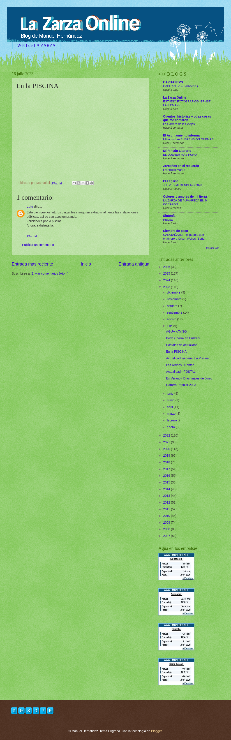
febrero (172, 420)
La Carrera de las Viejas (179, 124)
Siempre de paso (175, 231)
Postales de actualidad (181, 345)
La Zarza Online (174, 97)
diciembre (174, 292)
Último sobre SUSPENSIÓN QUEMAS (188, 139)
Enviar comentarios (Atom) (49, 273)
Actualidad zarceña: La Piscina (187, 358)
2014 (167, 489)
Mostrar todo (212, 248)
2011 (167, 509)
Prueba (168, 219)
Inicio (86, 264)
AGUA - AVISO (176, 331)
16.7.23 (32, 236)
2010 (167, 516)
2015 (167, 482)
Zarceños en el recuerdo (181, 166)
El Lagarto (170, 181)
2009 (167, 522)
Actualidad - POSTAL (180, 371)
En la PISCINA (176, 351)
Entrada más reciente (32, 264)
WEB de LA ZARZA (36, 45)
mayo (171, 400)
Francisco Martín (174, 169)
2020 (167, 449)
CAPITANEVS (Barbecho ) (180, 86)
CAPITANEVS (173, 82)
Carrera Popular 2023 (181, 385)
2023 (167, 287)
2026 (167, 267)
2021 (167, 442)
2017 (167, 469)
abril (170, 407)
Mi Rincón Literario (177, 151)
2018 (167, 462)
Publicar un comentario (38, 245)
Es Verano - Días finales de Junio (189, 378)
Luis (30, 206)
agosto (172, 319)
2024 (167, 280)
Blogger (156, 731)
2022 (167, 435)
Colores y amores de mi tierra (185, 196)
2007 (167, 536)
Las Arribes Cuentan (180, 365)
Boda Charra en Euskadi (183, 338)
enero (171, 427)
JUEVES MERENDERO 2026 (182, 185)
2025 (167, 273)
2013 (167, 495)
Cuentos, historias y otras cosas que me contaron (187, 118)
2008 (167, 529)
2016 (167, 475)
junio (170, 393)
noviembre (174, 299)
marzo (171, 413)
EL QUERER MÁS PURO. (180, 154)
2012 (167, 502)
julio (170, 326)
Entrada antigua (134, 264)
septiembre (175, 312)
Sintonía (169, 215)
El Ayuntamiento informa (181, 135)
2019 (167, 455)
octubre (172, 306)
